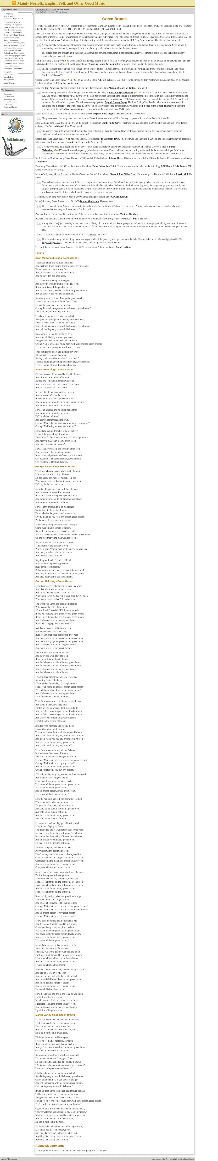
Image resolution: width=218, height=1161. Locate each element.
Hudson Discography (12, 37)
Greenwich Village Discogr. (14, 35)
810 (45, 29)
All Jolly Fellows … (107, 80)
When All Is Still (129, 218)
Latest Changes (9, 83)
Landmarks (41, 161)
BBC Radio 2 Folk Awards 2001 (177, 166)
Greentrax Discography (13, 32)
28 (36, 29)
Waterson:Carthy (42, 9)
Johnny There (116, 158)
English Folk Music (9, 9)
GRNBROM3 (93, 29)
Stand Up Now (123, 247)
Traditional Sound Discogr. (14, 63)
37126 (112, 29)
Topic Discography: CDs (13, 58)
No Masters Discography (13, 48)
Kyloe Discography (11, 40)
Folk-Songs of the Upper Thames (155, 106)
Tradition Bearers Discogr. (14, 61)
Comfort (92, 234)
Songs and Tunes (10, 107)
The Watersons (7, 90)
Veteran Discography (12, 66)
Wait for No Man (128, 214)
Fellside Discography (12, 22)
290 (59, 29)
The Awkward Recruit (116, 196)
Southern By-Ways (111, 123)
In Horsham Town (110, 139)
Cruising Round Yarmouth (102, 64)
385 (64, 29)
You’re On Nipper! (54, 126)
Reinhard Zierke (187, 1159)
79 (41, 29)
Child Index (8, 74)
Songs (53, 9)
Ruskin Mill (182, 174)
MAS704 (65, 25)
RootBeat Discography (12, 50)
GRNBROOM (78, 29)
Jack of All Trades (104, 37)
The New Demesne (144, 40)
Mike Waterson (9, 99)
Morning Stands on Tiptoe (122, 88)
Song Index (8, 72)
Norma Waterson (10, 102)
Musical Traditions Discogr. (14, 45)
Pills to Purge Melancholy (122, 92)
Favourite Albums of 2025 (14, 19)
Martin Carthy (41, 12)
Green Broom (76, 33)
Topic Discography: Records (15, 55)
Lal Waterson (9, 97)
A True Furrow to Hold (67, 83)
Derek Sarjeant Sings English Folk (103, 113)
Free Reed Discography (13, 30)
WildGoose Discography (13, 68)
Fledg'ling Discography (13, 25)
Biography (8, 94)
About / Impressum (9, 1159)
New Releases (9, 16)
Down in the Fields (75, 142)
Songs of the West (66, 106)
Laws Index (8, 77)
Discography (8, 14)
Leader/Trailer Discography (14, 43)
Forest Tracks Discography (14, 27)
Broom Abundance (89, 201)
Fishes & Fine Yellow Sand (123, 174)
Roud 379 (41, 25)
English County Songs (116, 102)
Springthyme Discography (14, 53)
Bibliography (9, 79)
